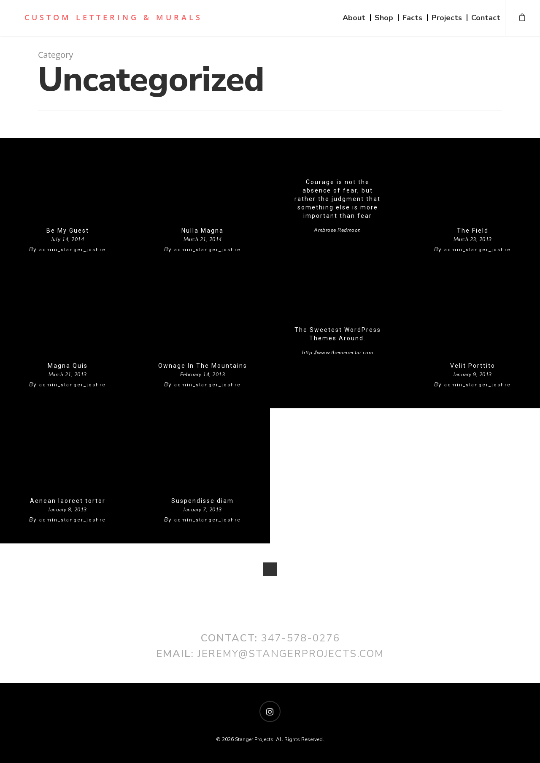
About (354, 18)
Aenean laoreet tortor (67, 500)
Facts (412, 18)
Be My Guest (67, 230)
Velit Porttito (472, 365)
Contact (485, 18)
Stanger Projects (107, 17)
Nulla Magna (202, 230)
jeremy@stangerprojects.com (290, 653)
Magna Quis (68, 365)
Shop (384, 18)
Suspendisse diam (202, 500)
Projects (447, 18)
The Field (473, 230)
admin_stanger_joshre (72, 250)
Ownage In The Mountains (202, 365)
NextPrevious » (270, 569)
